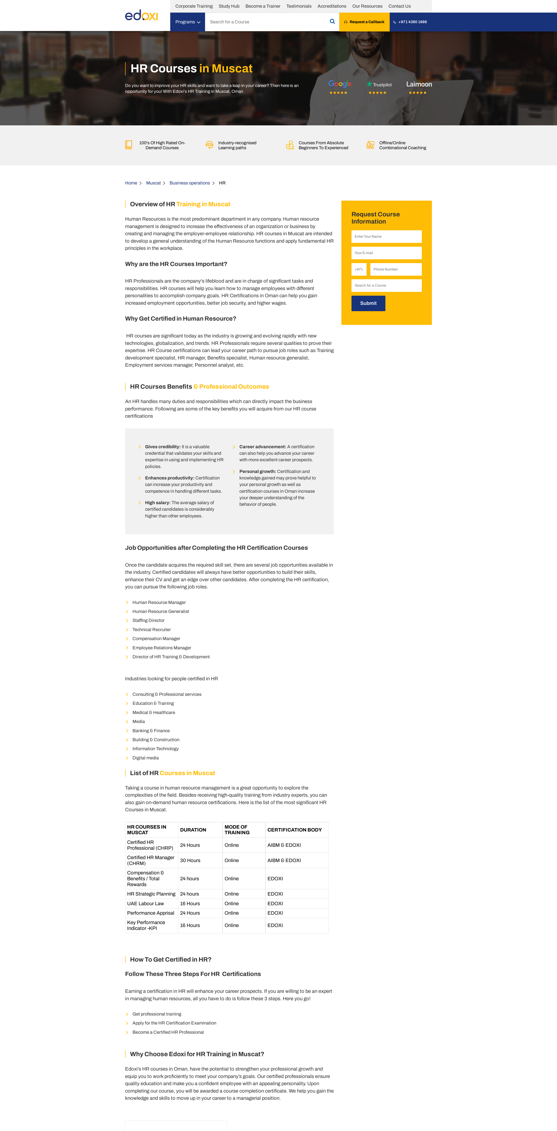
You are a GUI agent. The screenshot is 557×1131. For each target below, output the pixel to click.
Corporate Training (194, 6)
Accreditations (332, 6)
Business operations (190, 182)
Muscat (153, 182)
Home (131, 182)
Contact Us (400, 6)
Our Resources (367, 6)
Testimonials (299, 6)
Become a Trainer (263, 6)
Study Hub (229, 6)
